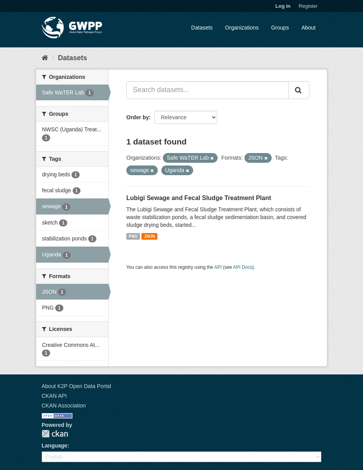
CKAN (55, 434)
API (218, 267)
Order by (137, 117)
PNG (133, 236)
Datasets (202, 27)
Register (308, 6)
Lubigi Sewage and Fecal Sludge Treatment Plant (198, 198)
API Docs (243, 267)
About (308, 27)
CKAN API (54, 396)
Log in (283, 6)
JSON (149, 236)
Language (54, 445)
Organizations (241, 27)
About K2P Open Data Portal (76, 386)
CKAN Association (64, 405)
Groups (280, 27)
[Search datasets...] (207, 90)
